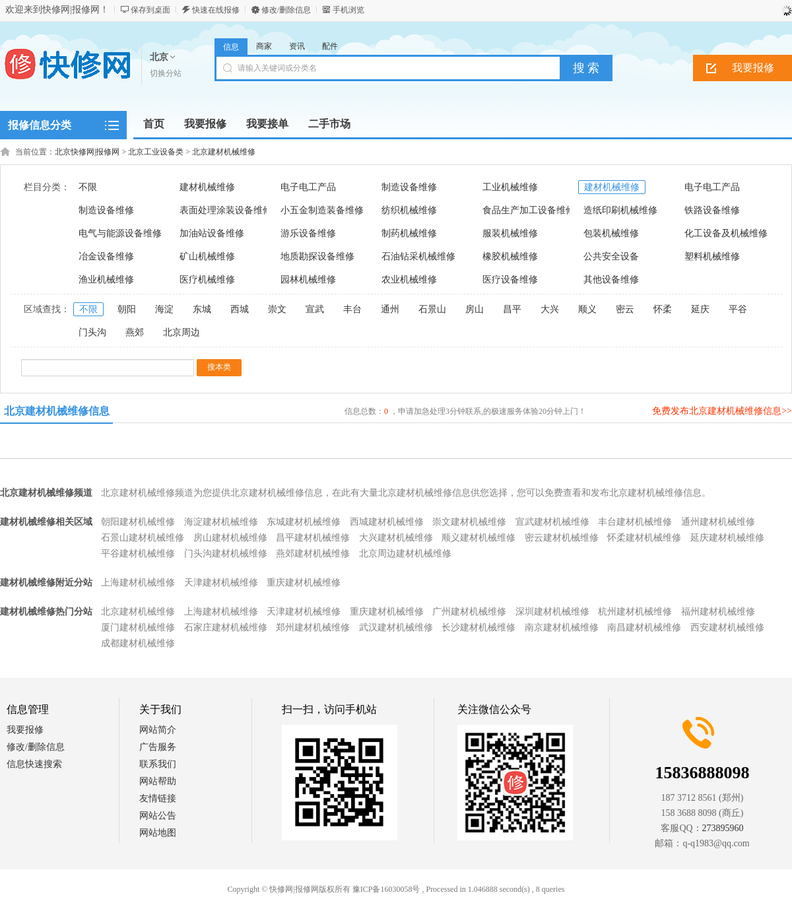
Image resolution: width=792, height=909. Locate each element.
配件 (330, 46)
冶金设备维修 (106, 256)
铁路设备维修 (712, 210)
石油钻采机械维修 (418, 256)
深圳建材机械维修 (552, 612)
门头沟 (92, 332)
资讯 (297, 46)
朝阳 (126, 309)
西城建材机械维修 (387, 522)
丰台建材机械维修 (635, 522)
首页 (153, 123)
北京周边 (181, 332)
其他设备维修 (611, 280)
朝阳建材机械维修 (138, 522)
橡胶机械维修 (510, 256)
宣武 (315, 309)
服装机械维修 (510, 233)
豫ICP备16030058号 (386, 889)
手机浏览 (348, 10)
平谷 (738, 309)
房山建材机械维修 (230, 538)
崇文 (277, 309)
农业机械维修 (409, 280)
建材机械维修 (207, 187)
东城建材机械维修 (304, 522)
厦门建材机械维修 (138, 627)
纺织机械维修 (409, 210)
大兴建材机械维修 (396, 538)
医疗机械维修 (207, 280)
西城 (239, 309)
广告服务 (157, 747)
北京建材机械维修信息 (57, 411)
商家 (264, 46)
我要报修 (25, 730)
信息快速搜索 (34, 764)
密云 (625, 309)
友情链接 (157, 798)
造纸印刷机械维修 (620, 210)
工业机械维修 (510, 187)
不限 (88, 187)
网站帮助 (157, 781)
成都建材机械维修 (138, 643)
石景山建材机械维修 (142, 538)
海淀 (164, 309)
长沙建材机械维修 (478, 627)
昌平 (512, 309)
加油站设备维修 (212, 233)
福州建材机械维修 (718, 612)
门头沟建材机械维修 (225, 553)
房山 (474, 309)
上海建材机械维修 (138, 583)
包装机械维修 (611, 233)
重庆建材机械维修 (304, 583)
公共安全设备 (611, 256)
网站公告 (157, 816)
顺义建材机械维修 (478, 538)
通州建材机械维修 (718, 522)
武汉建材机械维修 (396, 627)
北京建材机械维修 (223, 151)
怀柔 (662, 309)
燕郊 (134, 332)
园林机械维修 (308, 280)
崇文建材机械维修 (469, 522)
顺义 (587, 309)
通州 (390, 309)
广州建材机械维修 (469, 612)
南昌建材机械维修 (644, 627)
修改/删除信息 (286, 10)
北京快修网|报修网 (87, 151)
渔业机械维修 (106, 280)
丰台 (352, 309)
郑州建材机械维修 (313, 627)
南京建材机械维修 (562, 627)
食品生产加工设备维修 (528, 210)
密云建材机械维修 (562, 538)
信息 (231, 46)
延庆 (700, 309)
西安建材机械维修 (727, 627)
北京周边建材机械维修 (405, 553)
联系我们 (157, 764)
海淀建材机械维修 (221, 522)
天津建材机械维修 (221, 583)
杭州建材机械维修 (635, 612)
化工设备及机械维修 (726, 233)
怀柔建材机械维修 (644, 538)
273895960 (723, 828)
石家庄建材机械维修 (225, 627)
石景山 (432, 309)
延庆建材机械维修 (727, 538)
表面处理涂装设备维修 (226, 210)
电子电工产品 (308, 187)
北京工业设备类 (155, 151)
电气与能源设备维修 (120, 233)
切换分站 (166, 73)
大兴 (550, 309)
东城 (202, 309)
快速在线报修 (216, 10)
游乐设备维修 (308, 233)
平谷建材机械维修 (138, 553)
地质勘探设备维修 (317, 256)
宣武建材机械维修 (552, 522)
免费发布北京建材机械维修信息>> (722, 411)
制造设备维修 (409, 187)
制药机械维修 (409, 233)
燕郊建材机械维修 (313, 553)
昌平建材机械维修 (313, 538)
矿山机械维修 (207, 256)
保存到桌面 (150, 10)
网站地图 (157, 833)
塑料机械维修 (712, 256)
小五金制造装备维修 (322, 210)
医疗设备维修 (510, 280)
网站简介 (157, 730)
